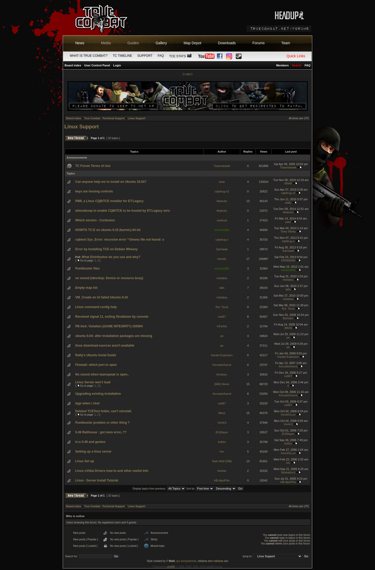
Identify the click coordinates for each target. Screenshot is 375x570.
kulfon (222, 441)
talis (221, 287)
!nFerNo (222, 326)
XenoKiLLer (288, 414)
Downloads (227, 43)
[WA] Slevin (222, 384)
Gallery (161, 43)
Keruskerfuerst (222, 364)
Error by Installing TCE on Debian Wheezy (106, 249)
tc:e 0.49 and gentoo (90, 442)
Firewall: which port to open (96, 365)
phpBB (171, 566)
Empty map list (86, 288)
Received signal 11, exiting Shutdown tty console (111, 316)
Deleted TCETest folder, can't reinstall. (103, 411)
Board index (73, 65)
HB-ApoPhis (222, 480)
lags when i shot (87, 403)
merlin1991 (221, 229)
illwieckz (222, 201)
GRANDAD (288, 260)
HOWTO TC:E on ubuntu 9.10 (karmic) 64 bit (107, 230)
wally (288, 202)
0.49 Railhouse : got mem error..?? (101, 432)
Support (145, 56)
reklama (218, 561)
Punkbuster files (87, 268)
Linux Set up (84, 461)
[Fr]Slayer (222, 432)
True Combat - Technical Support (104, 118)
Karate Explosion (222, 355)
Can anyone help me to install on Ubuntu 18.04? (110, 182)
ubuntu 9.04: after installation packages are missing (113, 336)
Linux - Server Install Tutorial (96, 480)
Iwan (222, 181)
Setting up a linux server (93, 451)
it (288, 385)
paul (288, 221)
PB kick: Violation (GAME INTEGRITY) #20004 (109, 326)
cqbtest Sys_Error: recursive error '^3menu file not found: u (119, 239)
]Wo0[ (288, 327)
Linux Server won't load (92, 382)
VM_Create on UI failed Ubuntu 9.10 (101, 297)
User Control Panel (97, 65)
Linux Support (137, 118)
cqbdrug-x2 (222, 191)
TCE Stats (180, 56)
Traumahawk (222, 165)
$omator (288, 318)
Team (285, 43)
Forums (258, 43)
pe (221, 335)
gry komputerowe (186, 561)
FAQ (161, 56)
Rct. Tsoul (222, 307)
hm (222, 451)
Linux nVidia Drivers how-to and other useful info (111, 471)
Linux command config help (96, 307)
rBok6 (288, 183)
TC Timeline (122, 56)
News (79, 43)
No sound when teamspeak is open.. (102, 374)
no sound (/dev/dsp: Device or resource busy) (109, 278)
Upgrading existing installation (98, 394)
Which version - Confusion (95, 220)
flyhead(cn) (288, 472)
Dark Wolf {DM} (222, 461)
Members (282, 65)
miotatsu (221, 278)
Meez (222, 413)
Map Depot (192, 43)
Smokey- (221, 374)
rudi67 (222, 316)
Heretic (222, 258)
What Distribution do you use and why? (111, 257)
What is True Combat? (89, 56)
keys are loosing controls (94, 191)
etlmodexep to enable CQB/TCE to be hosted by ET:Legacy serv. (122, 210)
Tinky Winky (288, 231)
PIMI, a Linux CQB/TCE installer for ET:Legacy (109, 201)
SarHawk (222, 249)
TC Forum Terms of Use (92, 166)
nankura (222, 220)
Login (117, 65)
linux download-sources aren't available (104, 345)
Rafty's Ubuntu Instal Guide (95, 355)
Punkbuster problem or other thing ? (102, 422)
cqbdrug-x (222, 239)
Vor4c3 (221, 422)
